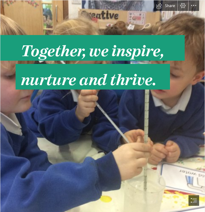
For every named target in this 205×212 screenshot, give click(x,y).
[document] (102, 106)
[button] (165, 5)
